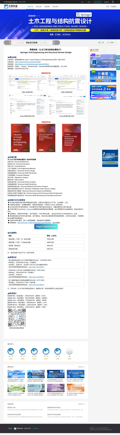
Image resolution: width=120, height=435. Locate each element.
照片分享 (55, 6)
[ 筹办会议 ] (36, 428)
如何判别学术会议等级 (14, 414)
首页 (82, 2)
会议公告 (38, 6)
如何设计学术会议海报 (54, 414)
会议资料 (47, 6)
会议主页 (30, 6)
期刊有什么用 (11, 407)
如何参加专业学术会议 (54, 407)
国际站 (89, 2)
